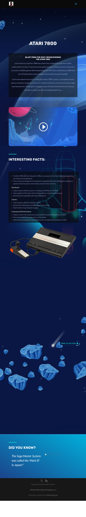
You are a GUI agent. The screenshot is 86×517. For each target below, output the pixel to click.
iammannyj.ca (52, 495)
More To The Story (68, 343)
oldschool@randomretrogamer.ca (43, 490)
